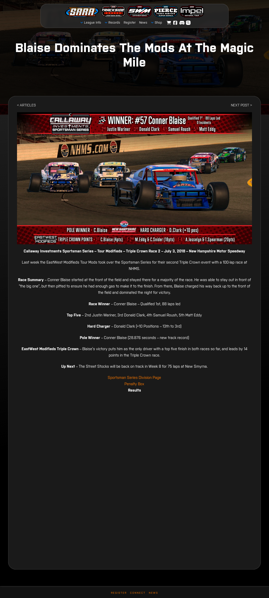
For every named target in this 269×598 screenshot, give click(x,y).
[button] (188, 23)
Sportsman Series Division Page (134, 377)
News (153, 592)
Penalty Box (134, 384)
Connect (138, 592)
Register (119, 592)
